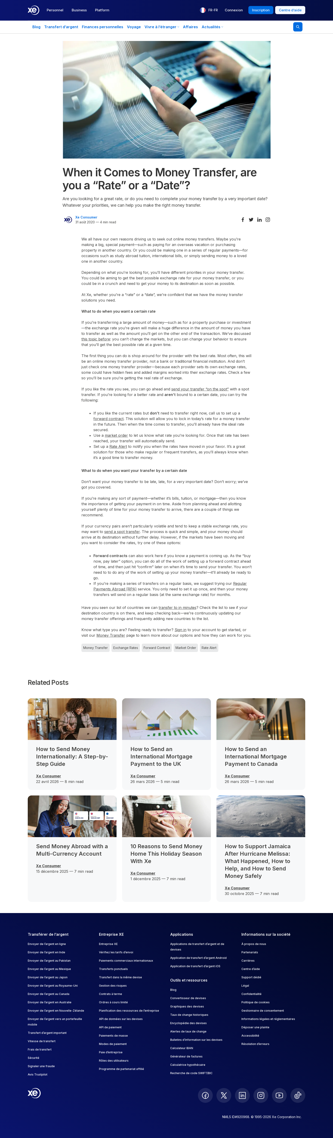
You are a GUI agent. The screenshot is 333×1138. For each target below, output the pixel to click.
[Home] (33, 10)
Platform (102, 10)
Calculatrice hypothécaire (187, 1064)
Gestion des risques (113, 985)
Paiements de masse (113, 1035)
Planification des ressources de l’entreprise (129, 1010)
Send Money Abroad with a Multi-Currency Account (72, 850)
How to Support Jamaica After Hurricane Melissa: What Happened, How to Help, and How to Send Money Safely (258, 861)
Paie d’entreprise (111, 1052)
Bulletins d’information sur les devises (196, 1039)
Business (79, 10)
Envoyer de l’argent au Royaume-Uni (53, 985)
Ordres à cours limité (113, 1002)
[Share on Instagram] (268, 219)
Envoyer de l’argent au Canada (48, 994)
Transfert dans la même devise (120, 977)
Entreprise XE (108, 944)
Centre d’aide (250, 969)
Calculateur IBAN (181, 1048)
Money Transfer (110, 635)
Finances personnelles (102, 27)
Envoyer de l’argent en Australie (49, 1002)
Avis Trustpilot (37, 1074)
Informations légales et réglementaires (268, 1019)
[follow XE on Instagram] (260, 1095)
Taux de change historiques (189, 1014)
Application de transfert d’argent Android (198, 958)
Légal (245, 985)
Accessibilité (250, 1035)
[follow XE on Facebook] (205, 1095)
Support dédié (251, 977)
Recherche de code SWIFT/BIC (191, 1073)
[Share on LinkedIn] (259, 219)
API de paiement (110, 1027)
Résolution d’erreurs (255, 1044)
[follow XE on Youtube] (279, 1095)
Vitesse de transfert (42, 1041)
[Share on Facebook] (243, 219)
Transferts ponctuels (113, 969)
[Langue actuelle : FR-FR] (209, 10)
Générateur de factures (186, 1056)
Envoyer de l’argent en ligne (47, 944)
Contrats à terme (110, 994)
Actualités (212, 27)
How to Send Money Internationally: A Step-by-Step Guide (72, 756)
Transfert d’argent (61, 27)
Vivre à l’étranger (162, 27)
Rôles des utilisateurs (114, 1060)
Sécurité (33, 1058)
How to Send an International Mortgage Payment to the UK (161, 756)
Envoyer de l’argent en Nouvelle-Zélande (56, 1010)
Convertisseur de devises (188, 998)
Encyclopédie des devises (188, 1023)
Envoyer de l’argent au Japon (48, 977)
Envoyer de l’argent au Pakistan (49, 960)
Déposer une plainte (255, 1027)
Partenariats (249, 952)
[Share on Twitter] (251, 219)
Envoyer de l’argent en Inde (46, 952)
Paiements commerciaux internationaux (126, 960)
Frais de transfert (40, 1049)
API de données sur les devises (121, 1019)
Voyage (134, 27)
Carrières (248, 960)
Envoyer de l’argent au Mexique (49, 969)
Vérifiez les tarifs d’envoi (116, 952)
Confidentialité (251, 994)
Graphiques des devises (187, 1006)
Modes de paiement (113, 1044)
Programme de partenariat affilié (121, 1069)
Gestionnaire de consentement (262, 1010)
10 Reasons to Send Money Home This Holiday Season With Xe (166, 853)
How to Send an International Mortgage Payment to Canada (256, 756)
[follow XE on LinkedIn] (242, 1095)
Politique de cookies (255, 1002)
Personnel (55, 10)
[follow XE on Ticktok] (297, 1095)
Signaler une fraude (41, 1066)
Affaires (190, 27)
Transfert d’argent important (47, 1033)
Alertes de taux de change (188, 1031)
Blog (36, 27)
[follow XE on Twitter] (223, 1095)
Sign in (180, 629)
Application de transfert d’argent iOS (195, 966)
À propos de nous (253, 944)
